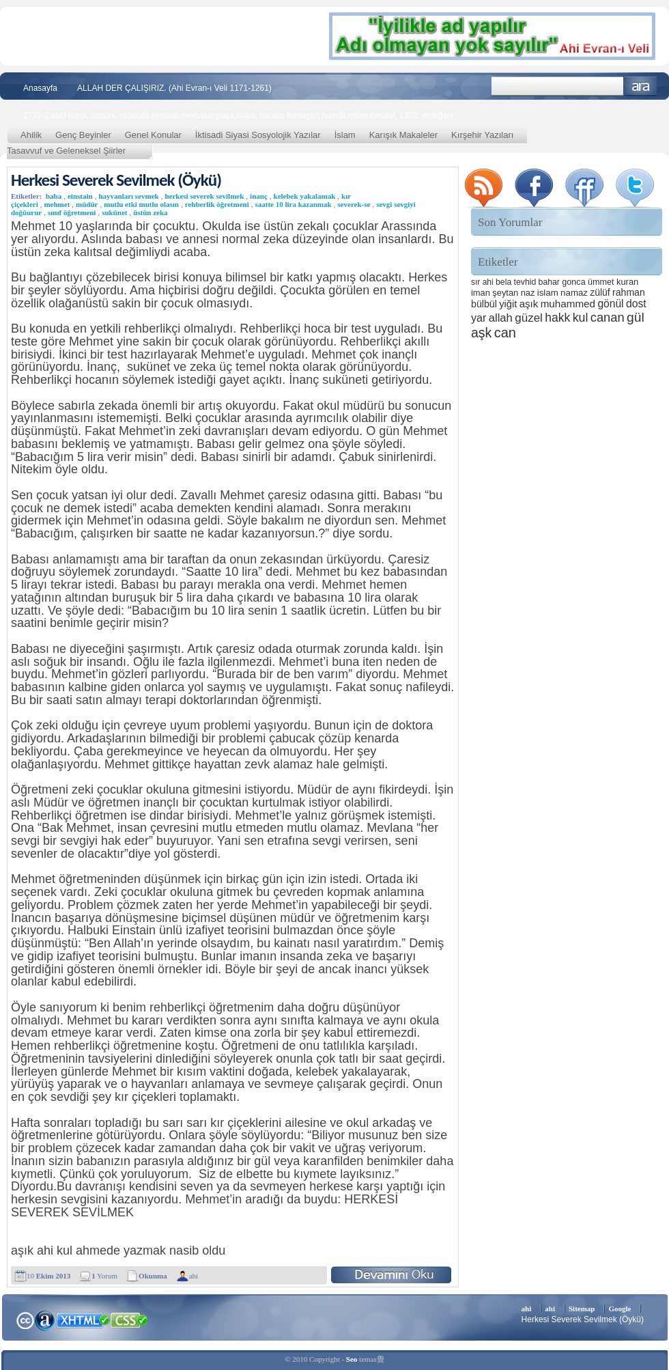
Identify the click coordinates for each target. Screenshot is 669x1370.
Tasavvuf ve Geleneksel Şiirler (66, 150)
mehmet (57, 204)
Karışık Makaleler (403, 135)
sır (475, 282)
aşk (481, 332)
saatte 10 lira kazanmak (293, 204)
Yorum (104, 1276)
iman (480, 293)
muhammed (568, 303)
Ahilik (31, 135)
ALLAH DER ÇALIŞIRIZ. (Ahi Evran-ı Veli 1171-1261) (174, 88)
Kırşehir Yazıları (482, 135)
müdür (87, 204)
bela (503, 282)
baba (53, 196)
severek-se (353, 204)
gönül (610, 303)
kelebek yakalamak (305, 196)
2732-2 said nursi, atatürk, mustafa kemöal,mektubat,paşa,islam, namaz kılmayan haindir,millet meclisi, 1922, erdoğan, (239, 115)
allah (501, 317)
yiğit (508, 303)
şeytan (505, 293)
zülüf (600, 292)
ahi (193, 1276)
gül (635, 317)
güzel (529, 317)
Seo (352, 1359)
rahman (628, 292)
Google (619, 1308)
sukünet (114, 212)
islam (547, 293)
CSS (129, 1319)
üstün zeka (150, 212)
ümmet (601, 282)
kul (580, 317)
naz (528, 293)
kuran (627, 282)
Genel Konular (153, 135)
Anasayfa (40, 88)
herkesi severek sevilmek (204, 196)
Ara (641, 86)
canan (607, 317)
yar (478, 317)
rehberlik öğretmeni (217, 204)
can (505, 332)
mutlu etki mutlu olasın (141, 204)
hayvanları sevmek (128, 196)
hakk (557, 317)
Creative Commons (25, 1319)
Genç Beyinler (83, 135)
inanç (259, 196)
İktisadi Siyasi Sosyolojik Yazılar (258, 135)
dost (636, 303)
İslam (345, 135)
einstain (80, 196)
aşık (529, 303)
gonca (573, 282)
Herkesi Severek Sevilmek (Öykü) (116, 180)
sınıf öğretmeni (72, 212)
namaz (574, 293)
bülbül (484, 303)
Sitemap (582, 1308)
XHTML (82, 1318)
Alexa (45, 1320)
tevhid (525, 282)
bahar (549, 282)
